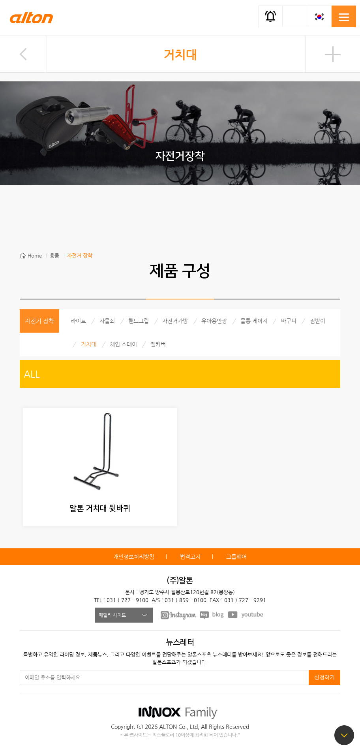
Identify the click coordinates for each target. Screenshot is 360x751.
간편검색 (295, 16)
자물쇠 (107, 321)
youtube (246, 615)
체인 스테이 (123, 344)
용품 (54, 255)
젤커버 (158, 344)
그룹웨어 (236, 556)
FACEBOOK (178, 615)
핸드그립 (138, 321)
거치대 (180, 55)
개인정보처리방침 (133, 556)
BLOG (212, 615)
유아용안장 (214, 321)
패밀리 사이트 (112, 615)
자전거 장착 (79, 255)
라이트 (78, 321)
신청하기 (324, 677)
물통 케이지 (254, 321)
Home (35, 255)
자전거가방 (175, 321)
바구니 (288, 321)
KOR (319, 16)
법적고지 (190, 556)
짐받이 (317, 321)
